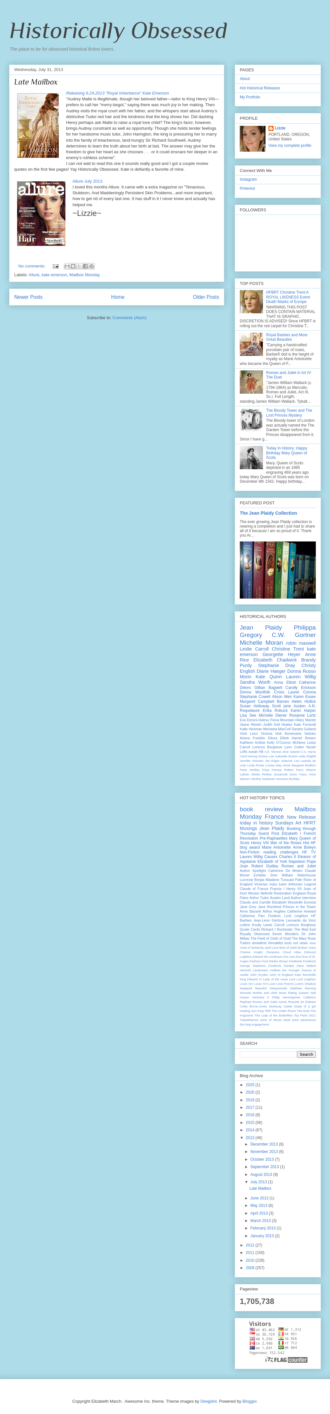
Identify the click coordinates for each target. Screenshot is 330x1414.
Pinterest (247, 188)
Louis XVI (261, 983)
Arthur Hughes (274, 911)
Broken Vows (307, 947)
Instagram (248, 179)
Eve (299, 956)
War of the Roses (286, 843)
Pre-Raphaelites (273, 838)
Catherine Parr (252, 916)
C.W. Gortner (294, 634)
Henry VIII (260, 843)
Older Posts (206, 297)
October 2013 (262, 1159)
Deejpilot (208, 1401)
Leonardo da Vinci (301, 920)
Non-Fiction (249, 852)
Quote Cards (250, 929)
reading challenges (280, 852)
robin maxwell (301, 643)
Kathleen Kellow (252, 742)
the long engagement (254, 1024)
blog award (250, 847)
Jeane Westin (250, 724)
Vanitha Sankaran (263, 779)
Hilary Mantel (306, 720)
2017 (251, 1107)
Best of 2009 (288, 947)
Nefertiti (266, 893)
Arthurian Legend (302, 884)
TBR (268, 1011)
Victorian (261, 884)
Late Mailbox (36, 81)
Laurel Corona (302, 692)
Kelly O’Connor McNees (286, 742)
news (303, 943)
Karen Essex (304, 696)
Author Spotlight (253, 871)
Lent (292, 979)
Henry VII (294, 889)
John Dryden (259, 974)
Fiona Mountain (282, 720)
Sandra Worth (255, 682)
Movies (253, 893)
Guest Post (268, 833)
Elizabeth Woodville (287, 902)
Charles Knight (251, 952)
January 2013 (262, 1236)
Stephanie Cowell (255, 696)
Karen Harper (303, 710)
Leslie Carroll (254, 648)
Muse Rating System (294, 993)
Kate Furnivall (305, 724)
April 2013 (259, 1213)
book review (261, 809)
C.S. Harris (308, 751)
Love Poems (285, 983)
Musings (248, 828)
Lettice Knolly (250, 925)
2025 (251, 1085)
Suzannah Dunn (285, 774)
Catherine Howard (301, 911)
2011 (251, 1252)
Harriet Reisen (304, 738)
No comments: (32, 266)
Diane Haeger (271, 671)
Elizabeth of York (272, 861)
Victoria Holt (271, 733)
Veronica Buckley (288, 779)
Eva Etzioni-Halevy (254, 720)
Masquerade (278, 988)
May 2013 (259, 1205)
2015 (251, 1122)
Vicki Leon (249, 733)
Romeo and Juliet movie (270, 1002)
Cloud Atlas (292, 952)
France (274, 816)
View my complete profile (289, 145)
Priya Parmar (272, 770)
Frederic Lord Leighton (288, 916)
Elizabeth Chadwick (275, 659)
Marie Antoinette (276, 847)
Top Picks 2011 (305, 1015)
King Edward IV (251, 979)
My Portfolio (250, 97)
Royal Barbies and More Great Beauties (287, 337)
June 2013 (259, 1198)
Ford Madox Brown (275, 961)
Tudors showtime (253, 943)
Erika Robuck (275, 710)
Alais (312, 943)
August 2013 (261, 1174)
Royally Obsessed (254, 934)
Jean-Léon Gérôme (268, 920)
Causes (270, 856)
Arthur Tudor (259, 898)
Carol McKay (249, 756)
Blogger (249, 1401)
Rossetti (293, 1002)
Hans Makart (306, 965)
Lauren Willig (301, 676)
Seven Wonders (285, 934)
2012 (251, 1245)
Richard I (268, 929)
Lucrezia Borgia (252, 880)
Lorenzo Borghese (267, 747)
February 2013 (263, 1228)
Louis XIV (246, 983)
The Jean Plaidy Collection (268, 513)
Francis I (277, 889)
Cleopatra (272, 952)
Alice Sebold (290, 751)
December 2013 (264, 1144)
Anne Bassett (250, 911)
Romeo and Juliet (298, 866)
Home (118, 297)
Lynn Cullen (294, 747)
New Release (301, 817)
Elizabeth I (291, 833)
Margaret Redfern (303, 765)
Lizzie (280, 128)
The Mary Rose (304, 938)
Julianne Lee (290, 761)
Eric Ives (289, 956)
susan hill (255, 751)
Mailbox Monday (84, 274)
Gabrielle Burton (286, 756)
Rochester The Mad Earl (296, 929)
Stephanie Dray (276, 665)
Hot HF (309, 843)
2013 (251, 1138)
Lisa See (248, 715)
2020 (251, 1092)
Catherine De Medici (285, 871)
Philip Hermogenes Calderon (294, 997)
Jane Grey (248, 907)
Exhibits (260, 875)
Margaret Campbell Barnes (264, 701)
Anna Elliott (285, 682)
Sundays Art (288, 822)
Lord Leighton (306, 979)
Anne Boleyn (304, 847)
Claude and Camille (255, 902)
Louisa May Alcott (278, 765)
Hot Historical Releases (260, 88)
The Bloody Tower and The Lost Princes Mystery (289, 412)
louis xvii (291, 943)
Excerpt (310, 902)
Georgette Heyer (281, 654)
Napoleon (297, 861)
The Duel (303, 1011)
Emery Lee (266, 756)
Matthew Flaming (303, 988)
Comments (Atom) (129, 317)
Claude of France (254, 889)
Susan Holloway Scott (260, 706)
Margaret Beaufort (253, 988)
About (245, 78)
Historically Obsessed (118, 30)
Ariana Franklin (252, 738)
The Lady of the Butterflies (274, 1015)
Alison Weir (282, 696)
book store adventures (300, 1020)
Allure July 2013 (87, 181)
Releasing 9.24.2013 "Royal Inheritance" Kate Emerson (117, 93)
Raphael (245, 1002)
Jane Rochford (269, 907)
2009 (251, 1268)
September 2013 (265, 1167)
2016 (251, 1115)
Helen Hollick (304, 701)
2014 (251, 1130)
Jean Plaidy (261, 627)
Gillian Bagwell (268, 687)
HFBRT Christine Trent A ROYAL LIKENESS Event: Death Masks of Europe (288, 297)
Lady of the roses (275, 979)
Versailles (275, 943)
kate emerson (54, 274)
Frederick (295, 961)
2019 (251, 1100)
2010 (251, 1260)
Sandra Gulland (304, 729)
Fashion (254, 961)
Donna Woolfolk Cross (262, 692)
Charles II (287, 856)
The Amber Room (284, 1011)
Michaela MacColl (277, 729)
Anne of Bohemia (252, 947)
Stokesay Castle (280, 1006)
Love (272, 983)
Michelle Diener (273, 715)
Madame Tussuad (280, 880)
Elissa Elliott (278, 738)
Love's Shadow (305, 983)
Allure (34, 274)
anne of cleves (271, 1020)
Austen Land (280, 898)
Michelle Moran (261, 642)
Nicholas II (260, 997)
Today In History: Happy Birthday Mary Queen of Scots (286, 453)
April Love (271, 947)
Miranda (245, 993)
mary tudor (278, 884)
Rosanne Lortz (302, 715)
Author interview (303, 898)
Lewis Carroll (273, 925)
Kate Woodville (305, 974)
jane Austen (295, 706)
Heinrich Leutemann (254, 970)
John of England (281, 974)
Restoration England (290, 893)
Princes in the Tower (299, 907)
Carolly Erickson (301, 687)
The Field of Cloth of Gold (270, 938)
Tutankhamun (249, 1020)
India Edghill (307, 756)
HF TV (309, 852)
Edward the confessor (268, 956)
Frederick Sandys (281, 965)
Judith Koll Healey (277, 724)
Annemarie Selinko (300, 733)
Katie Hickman (251, 729)
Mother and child (265, 993)
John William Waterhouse (293, 875)
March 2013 (261, 1220)
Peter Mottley (250, 770)
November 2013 (264, 1151)
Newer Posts (28, 297)
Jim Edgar (272, 761)
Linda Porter (255, 765)
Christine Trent (288, 648)
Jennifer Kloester (252, 761)
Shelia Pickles (261, 774)
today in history (256, 822)
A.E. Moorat (272, 751)
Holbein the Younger (285, 970)
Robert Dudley (264, 866)
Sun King (257, 1011)
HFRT (310, 822)
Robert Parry (293, 770)
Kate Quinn (269, 676)
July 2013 (259, 1182)
